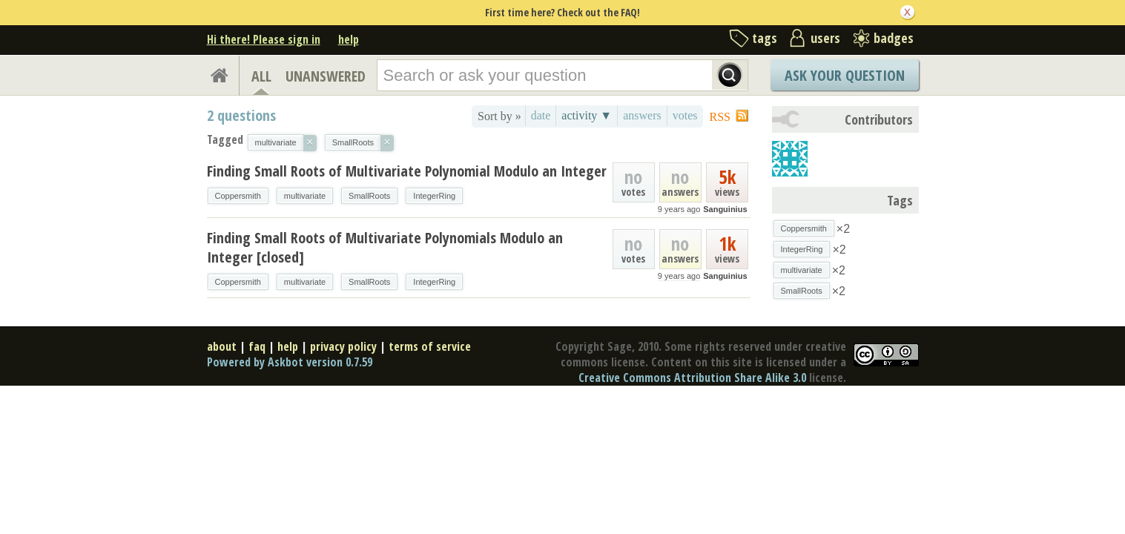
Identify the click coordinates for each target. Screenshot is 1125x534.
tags (764, 38)
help (348, 39)
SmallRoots (369, 195)
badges (894, 38)
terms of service (430, 346)
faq (256, 346)
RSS (720, 117)
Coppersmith (238, 195)
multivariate (305, 195)
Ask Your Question (845, 75)
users (825, 38)
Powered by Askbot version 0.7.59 (289, 362)
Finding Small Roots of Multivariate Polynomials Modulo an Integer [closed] (385, 247)
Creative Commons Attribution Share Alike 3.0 (692, 377)
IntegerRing (434, 195)
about (222, 346)
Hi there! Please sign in (263, 39)
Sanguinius (725, 209)
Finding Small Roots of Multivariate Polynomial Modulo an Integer (407, 171)
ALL (261, 76)
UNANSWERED (326, 76)
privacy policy (343, 346)
